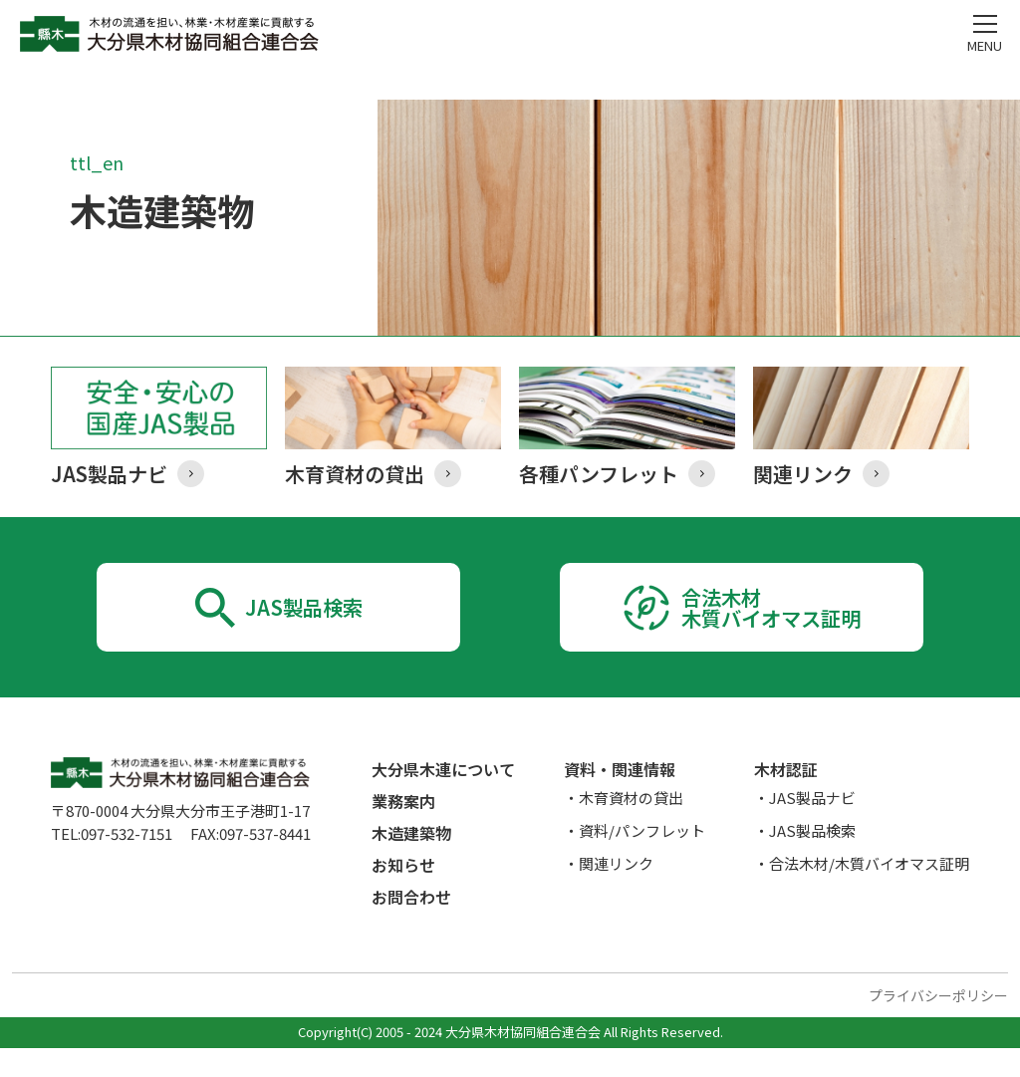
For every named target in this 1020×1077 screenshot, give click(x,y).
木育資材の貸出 (631, 826)
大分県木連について (443, 798)
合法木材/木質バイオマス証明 (869, 892)
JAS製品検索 (303, 622)
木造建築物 (411, 862)
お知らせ (403, 894)
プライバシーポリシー (938, 1024)
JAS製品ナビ (812, 826)
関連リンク (616, 892)
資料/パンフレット (642, 859)
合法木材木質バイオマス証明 (771, 621)
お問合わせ (411, 926)
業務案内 (403, 830)
